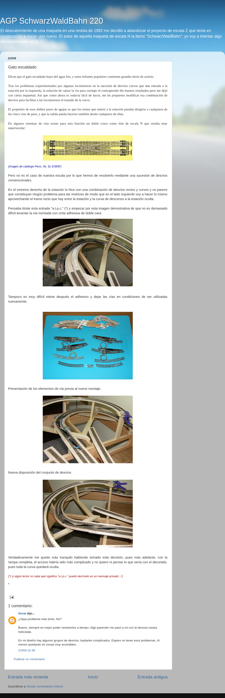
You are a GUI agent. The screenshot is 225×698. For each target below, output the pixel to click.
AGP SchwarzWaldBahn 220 (51, 20)
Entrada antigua (153, 677)
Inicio (93, 677)
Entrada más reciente (28, 677)
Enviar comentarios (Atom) (45, 686)
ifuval (22, 613)
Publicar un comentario (29, 659)
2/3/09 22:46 (26, 650)
